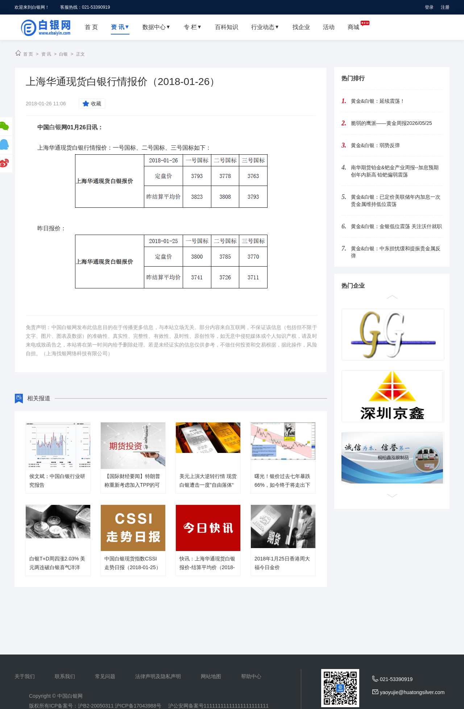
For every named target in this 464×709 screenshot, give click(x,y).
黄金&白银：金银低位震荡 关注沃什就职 (396, 226)
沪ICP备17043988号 (138, 706)
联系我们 (65, 676)
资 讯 (46, 54)
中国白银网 (70, 696)
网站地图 (211, 676)
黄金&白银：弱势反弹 (375, 145)
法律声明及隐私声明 (158, 676)
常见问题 (105, 676)
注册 (445, 7)
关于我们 (24, 676)
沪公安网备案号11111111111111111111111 (218, 706)
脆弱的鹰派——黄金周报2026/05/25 (391, 123)
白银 (63, 54)
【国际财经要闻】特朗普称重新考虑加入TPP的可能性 (132, 485)
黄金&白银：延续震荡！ (378, 101)
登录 (429, 7)
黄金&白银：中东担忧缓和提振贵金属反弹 (395, 252)
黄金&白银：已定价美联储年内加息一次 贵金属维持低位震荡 (395, 200)
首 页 (28, 54)
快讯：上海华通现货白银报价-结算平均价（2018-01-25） (207, 567)
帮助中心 (251, 676)
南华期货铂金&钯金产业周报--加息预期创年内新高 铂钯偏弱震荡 (395, 171)
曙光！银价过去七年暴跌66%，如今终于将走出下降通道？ (282, 485)
